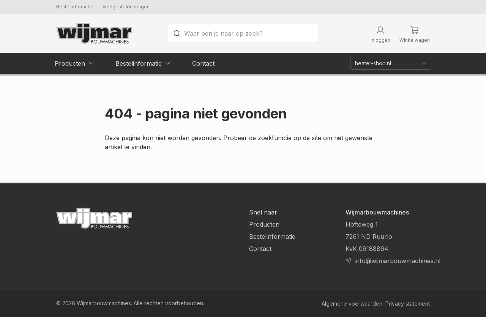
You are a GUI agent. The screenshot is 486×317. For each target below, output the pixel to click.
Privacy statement (407, 303)
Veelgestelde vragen (126, 6)
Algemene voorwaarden (352, 303)
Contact (260, 248)
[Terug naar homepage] (94, 33)
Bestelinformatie (74, 6)
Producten (264, 224)
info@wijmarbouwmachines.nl (397, 261)
